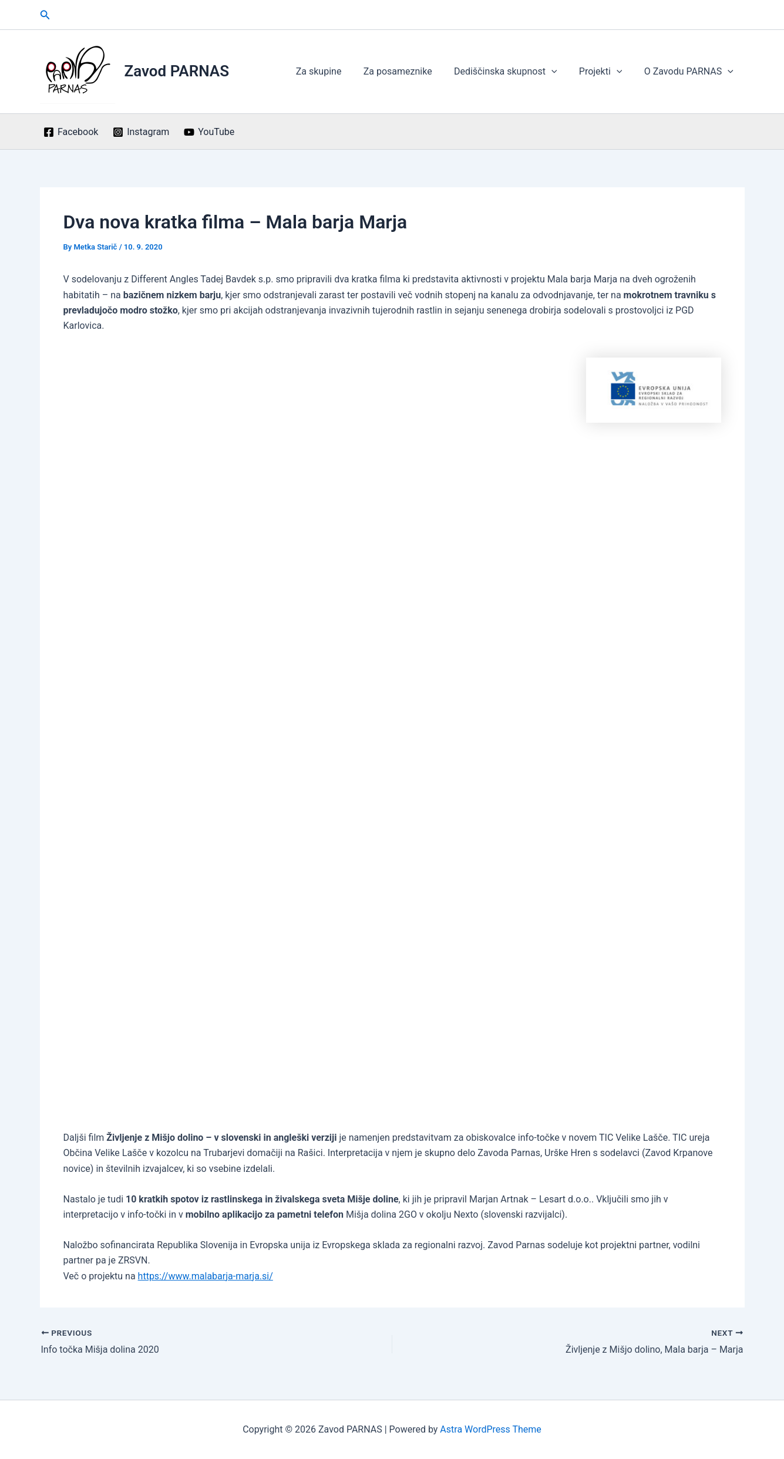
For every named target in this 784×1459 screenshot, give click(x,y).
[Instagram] (141, 132)
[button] (45, 15)
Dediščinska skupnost (513, 71)
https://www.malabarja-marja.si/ (205, 1276)
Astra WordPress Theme (490, 1429)
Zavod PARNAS (177, 71)
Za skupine (333, 71)
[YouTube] (209, 132)
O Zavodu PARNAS (690, 71)
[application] (559, 71)
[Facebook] (71, 132)
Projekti (605, 71)
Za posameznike (408, 71)
